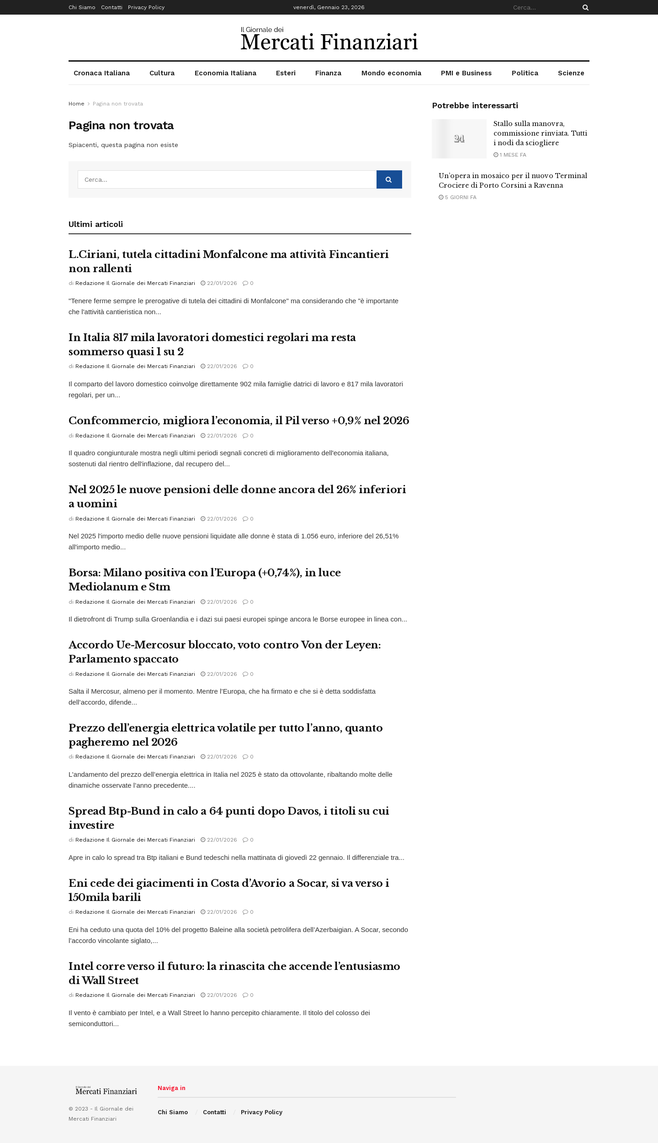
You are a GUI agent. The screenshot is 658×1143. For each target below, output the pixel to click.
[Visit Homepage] (329, 37)
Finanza (328, 73)
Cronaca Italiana (102, 73)
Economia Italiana (225, 73)
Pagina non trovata (118, 103)
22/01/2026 (219, 283)
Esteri (286, 73)
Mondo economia (391, 73)
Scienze (571, 73)
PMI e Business (466, 73)
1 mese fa (510, 155)
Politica (525, 73)
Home (77, 103)
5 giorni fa (458, 197)
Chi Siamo (82, 7)
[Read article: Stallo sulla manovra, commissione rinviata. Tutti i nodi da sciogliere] (459, 138)
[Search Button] (584, 7)
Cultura (162, 73)
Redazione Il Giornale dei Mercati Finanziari (135, 283)
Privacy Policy (146, 7)
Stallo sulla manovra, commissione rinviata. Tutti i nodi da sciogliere (540, 133)
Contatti (111, 7)
